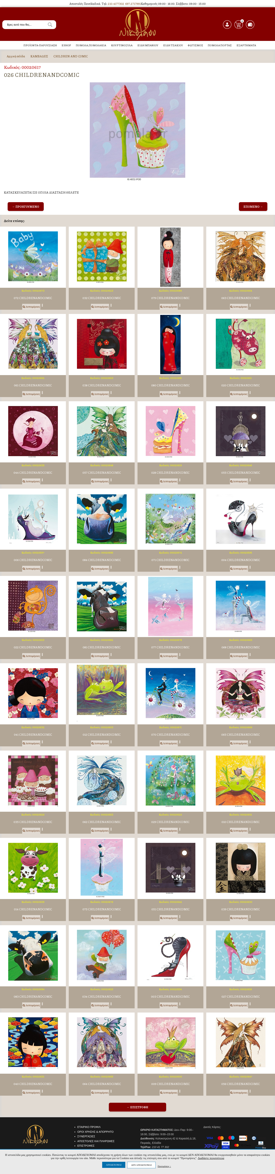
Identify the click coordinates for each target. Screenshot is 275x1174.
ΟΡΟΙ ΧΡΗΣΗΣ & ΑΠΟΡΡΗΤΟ (95, 1131)
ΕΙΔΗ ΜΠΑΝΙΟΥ (147, 45)
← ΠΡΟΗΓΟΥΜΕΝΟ (25, 206)
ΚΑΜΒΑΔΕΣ (39, 56)
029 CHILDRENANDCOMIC (170, 822)
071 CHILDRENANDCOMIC (170, 560)
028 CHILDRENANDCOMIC (170, 472)
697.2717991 (133, 4)
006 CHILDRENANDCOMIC (33, 560)
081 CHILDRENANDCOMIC (102, 647)
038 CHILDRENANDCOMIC (101, 385)
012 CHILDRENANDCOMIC (102, 734)
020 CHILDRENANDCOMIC (240, 385)
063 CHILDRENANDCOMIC (240, 298)
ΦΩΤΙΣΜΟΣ (195, 45)
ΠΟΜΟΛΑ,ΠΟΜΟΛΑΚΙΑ (91, 45)
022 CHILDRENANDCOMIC (33, 647)
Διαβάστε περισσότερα (211, 1158)
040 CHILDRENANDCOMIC (33, 1084)
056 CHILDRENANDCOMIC (240, 1084)
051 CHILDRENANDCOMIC (170, 909)
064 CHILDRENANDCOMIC (101, 1084)
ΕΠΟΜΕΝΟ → (253, 206)
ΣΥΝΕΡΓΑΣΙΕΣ (86, 1136)
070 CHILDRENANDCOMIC (170, 734)
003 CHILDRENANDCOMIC (170, 996)
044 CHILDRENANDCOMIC (33, 472)
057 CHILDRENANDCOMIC (101, 472)
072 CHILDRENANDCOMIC (33, 298)
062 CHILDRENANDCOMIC (101, 822)
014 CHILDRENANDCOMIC (33, 909)
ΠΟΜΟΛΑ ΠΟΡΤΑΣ (220, 45)
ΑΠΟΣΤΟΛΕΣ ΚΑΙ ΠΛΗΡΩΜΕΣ (96, 1141)
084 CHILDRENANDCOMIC (101, 560)
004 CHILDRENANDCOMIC (240, 560)
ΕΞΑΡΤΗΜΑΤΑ (246, 45)
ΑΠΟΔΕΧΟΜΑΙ (113, 1164)
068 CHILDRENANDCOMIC (241, 647)
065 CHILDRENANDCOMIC (240, 734)
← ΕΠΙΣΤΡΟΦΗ (137, 1107)
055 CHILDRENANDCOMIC (240, 472)
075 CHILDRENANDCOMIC (101, 909)
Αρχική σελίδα (16, 56)
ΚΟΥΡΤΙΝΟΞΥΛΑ (122, 45)
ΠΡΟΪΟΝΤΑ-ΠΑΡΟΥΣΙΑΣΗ (40, 45)
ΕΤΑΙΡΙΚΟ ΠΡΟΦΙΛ (89, 1127)
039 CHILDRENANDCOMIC (240, 909)
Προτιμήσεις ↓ (164, 1166)
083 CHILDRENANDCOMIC (33, 996)
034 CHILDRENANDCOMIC (101, 996)
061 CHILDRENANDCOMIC (33, 385)
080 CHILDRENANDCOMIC (170, 385)
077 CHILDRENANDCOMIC (170, 647)
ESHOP (66, 45)
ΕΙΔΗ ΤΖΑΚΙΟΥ (173, 45)
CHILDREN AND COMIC (70, 56)
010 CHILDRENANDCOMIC (241, 822)
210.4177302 (116, 4)
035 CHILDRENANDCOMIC (33, 822)
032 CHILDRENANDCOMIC (101, 298)
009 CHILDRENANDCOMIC (170, 1084)
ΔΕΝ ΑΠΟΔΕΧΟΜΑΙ (141, 1165)
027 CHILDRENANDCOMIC (241, 996)
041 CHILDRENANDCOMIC (33, 734)
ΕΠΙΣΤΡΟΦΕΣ (86, 1145)
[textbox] (29, 24)
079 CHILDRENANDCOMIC (170, 298)
